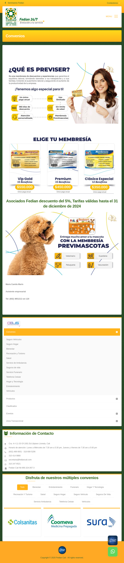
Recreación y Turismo (15, 353)
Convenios (11, 332)
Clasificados (11, 406)
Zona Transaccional (14, 421)
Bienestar (10, 349)
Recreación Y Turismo (22, 494)
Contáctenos (113, 3)
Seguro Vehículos (13, 339)
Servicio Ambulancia (42, 502)
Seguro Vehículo (81, 494)
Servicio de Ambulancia (16, 363)
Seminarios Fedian (16, 3)
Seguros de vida (13, 367)
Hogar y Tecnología (14, 381)
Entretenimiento (13, 386)
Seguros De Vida (103, 494)
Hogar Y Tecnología (95, 487)
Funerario (74, 487)
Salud (8, 358)
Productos (10, 399)
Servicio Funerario (14, 372)
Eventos (9, 413)
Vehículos (10, 391)
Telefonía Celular (13, 377)
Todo (22, 487)
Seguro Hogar (12, 344)
